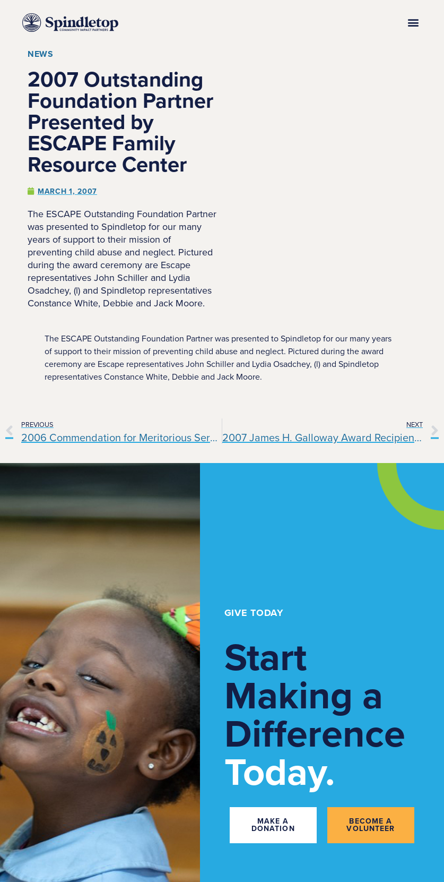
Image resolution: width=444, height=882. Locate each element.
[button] (413, 22)
